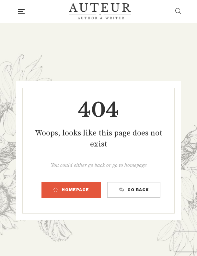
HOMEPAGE (71, 189)
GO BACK (134, 189)
